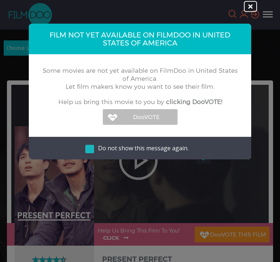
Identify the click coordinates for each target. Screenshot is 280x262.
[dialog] (140, 131)
